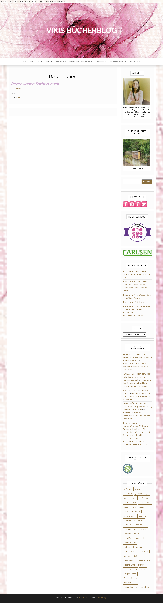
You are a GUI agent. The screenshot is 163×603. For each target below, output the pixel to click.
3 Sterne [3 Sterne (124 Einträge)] (138, 489)
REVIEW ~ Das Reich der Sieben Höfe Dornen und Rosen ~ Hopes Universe (137, 377)
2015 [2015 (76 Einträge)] (133, 498)
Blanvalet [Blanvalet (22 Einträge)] (136, 511)
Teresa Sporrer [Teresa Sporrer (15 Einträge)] (130, 578)
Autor (18, 89)
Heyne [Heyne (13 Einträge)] (143, 529)
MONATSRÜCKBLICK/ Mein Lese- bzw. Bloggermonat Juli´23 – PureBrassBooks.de (137, 406)
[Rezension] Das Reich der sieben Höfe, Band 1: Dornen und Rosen (135, 366)
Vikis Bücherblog (81, 30)
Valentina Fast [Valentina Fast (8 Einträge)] (130, 583)
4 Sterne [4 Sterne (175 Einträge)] (128, 494)
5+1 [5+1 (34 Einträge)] (147, 494)
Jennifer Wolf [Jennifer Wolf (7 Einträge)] (130, 542)
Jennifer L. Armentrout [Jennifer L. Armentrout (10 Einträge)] (134, 538)
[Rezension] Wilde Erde (133, 302)
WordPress (83, 598)
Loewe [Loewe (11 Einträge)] (127, 556)
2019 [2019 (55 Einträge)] (134, 502)
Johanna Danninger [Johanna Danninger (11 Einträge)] (133, 547)
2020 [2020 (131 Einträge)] (141, 502)
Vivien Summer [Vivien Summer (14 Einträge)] (130, 587)
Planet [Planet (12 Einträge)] (141, 565)
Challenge (101, 61)
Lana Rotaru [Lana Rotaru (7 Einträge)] (129, 551)
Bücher (61, 61)
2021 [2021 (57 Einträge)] (149, 502)
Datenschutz (118, 61)
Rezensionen (44, 61)
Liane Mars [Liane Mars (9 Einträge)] (143, 551)
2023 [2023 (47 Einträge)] (134, 507)
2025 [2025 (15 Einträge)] (126, 511)
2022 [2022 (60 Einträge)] (126, 507)
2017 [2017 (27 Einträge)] (148, 498)
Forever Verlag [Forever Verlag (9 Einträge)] (130, 529)
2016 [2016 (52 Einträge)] (141, 498)
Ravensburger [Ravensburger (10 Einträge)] (130, 569)
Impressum (135, 61)
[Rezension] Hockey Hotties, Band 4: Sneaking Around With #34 (136, 274)
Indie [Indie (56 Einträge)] (136, 534)
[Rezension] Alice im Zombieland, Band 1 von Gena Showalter (136, 396)
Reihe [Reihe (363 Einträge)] (142, 569)
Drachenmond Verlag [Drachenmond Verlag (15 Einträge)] (134, 520)
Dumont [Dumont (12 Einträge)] (127, 525)
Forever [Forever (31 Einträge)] (138, 525)
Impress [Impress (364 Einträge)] (127, 534)
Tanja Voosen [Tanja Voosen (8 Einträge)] (130, 574)
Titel (18, 97)
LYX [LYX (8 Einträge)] (135, 556)
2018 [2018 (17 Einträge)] (126, 502)
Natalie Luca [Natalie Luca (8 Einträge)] (144, 560)
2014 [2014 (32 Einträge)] (126, 498)
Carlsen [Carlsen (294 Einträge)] (142, 516)
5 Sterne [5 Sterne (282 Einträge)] (138, 494)
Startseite (28, 61)
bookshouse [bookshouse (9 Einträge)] (129, 516)
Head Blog (102, 598)
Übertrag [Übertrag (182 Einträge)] (145, 587)
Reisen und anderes (80, 61)
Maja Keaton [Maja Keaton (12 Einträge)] (129, 560)
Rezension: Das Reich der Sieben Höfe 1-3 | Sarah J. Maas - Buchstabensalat (137, 357)
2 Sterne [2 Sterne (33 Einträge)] (128, 489)
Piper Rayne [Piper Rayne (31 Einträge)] (129, 565)
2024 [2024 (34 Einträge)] (141, 507)
